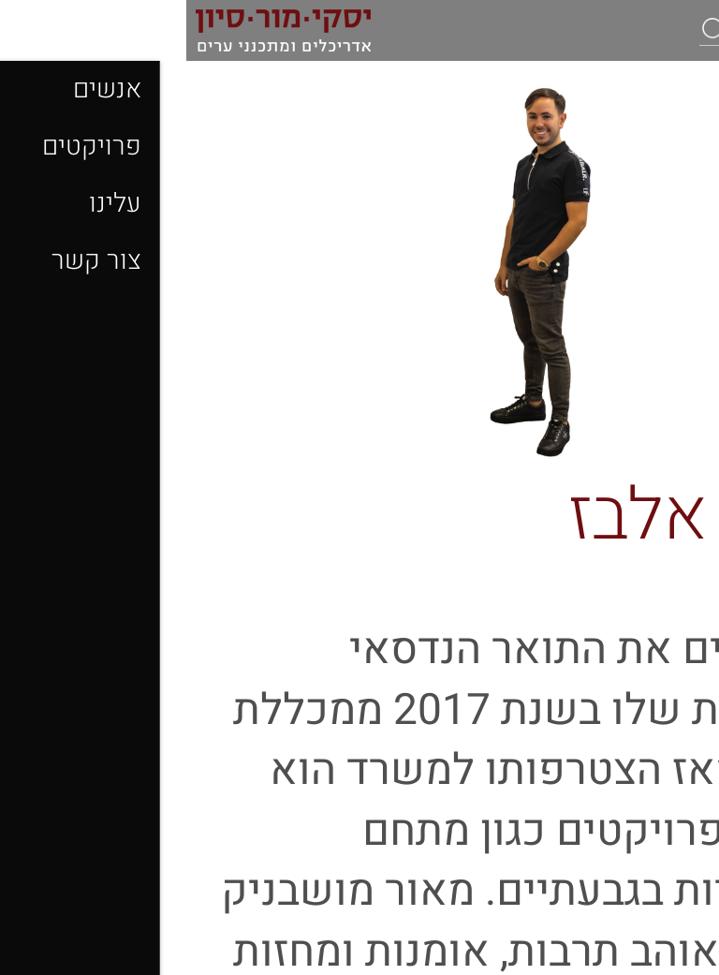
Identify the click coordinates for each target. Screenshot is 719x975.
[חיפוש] (598, 30)
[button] (528, 29)
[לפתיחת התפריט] (691, 31)
